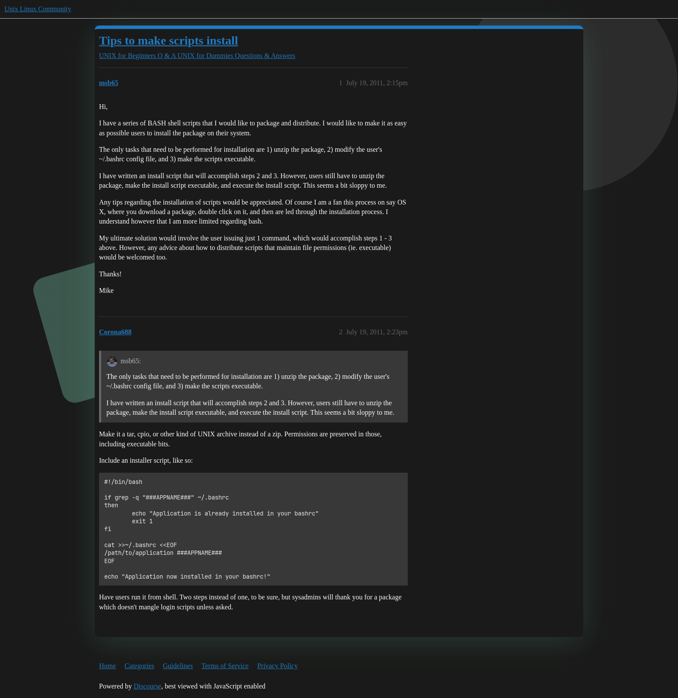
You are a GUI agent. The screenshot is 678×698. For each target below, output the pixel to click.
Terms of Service (225, 665)
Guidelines (178, 665)
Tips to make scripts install (168, 40)
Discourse (147, 686)
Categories (139, 665)
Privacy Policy (277, 665)
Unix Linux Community (37, 9)
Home (107, 665)
